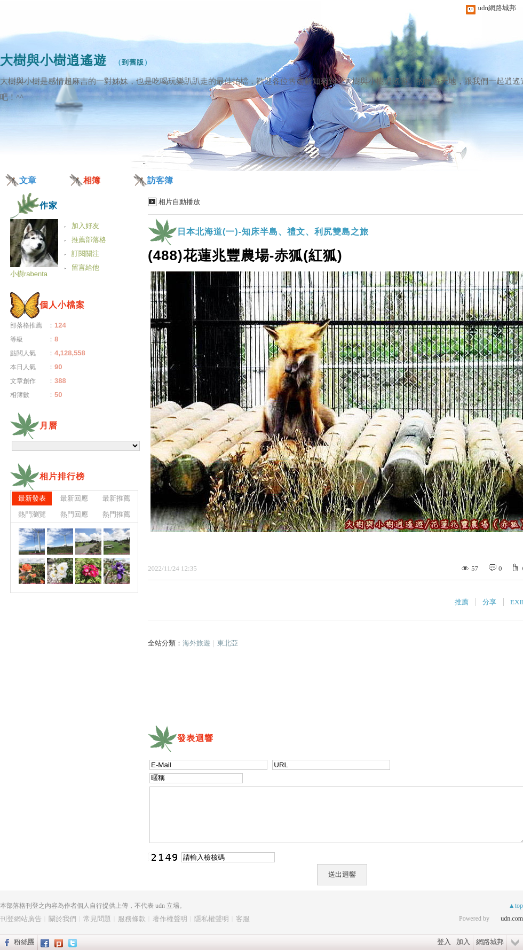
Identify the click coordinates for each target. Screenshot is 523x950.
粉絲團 (24, 942)
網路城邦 (490, 942)
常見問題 (97, 919)
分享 (489, 602)
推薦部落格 (89, 240)
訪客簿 (160, 180)
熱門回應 (74, 514)
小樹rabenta (28, 274)
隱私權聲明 (211, 919)
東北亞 (227, 643)
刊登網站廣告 (21, 919)
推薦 (462, 602)
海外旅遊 (196, 643)
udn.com (512, 918)
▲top (516, 905)
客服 (243, 919)
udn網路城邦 (497, 8)
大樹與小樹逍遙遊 (53, 60)
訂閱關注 (85, 254)
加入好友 (85, 226)
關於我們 (62, 919)
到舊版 (133, 62)
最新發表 (32, 498)
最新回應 (74, 498)
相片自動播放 (179, 202)
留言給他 (85, 267)
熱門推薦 (116, 514)
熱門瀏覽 (32, 514)
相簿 (91, 180)
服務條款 (132, 919)
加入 (463, 942)
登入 (444, 942)
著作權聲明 (170, 919)
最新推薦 (116, 498)
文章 (27, 180)
